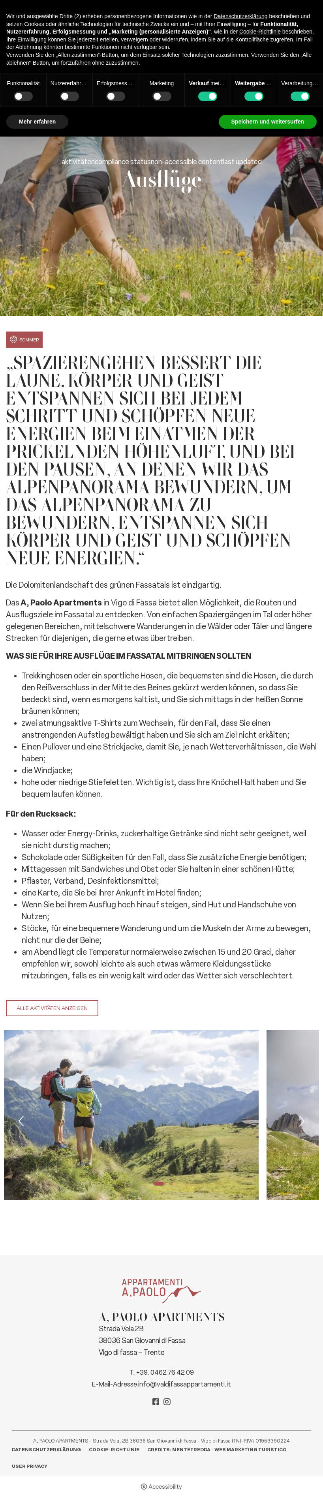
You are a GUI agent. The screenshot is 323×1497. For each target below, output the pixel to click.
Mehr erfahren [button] (37, 121)
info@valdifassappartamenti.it (184, 1384)
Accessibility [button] (165, 1486)
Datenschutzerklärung (46, 1449)
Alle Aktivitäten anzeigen (52, 1008)
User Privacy (29, 1466)
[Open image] (131, 1115)
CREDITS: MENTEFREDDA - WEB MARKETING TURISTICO (217, 1449)
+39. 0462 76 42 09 (165, 1372)
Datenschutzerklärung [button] (240, 16)
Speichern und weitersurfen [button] (267, 121)
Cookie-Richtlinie (114, 1449)
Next (301, 1121)
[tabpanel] (131, 1115)
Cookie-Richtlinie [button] (260, 31)
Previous (22, 1121)
